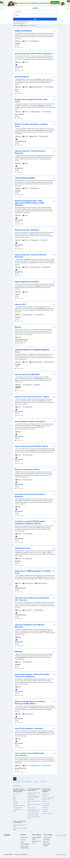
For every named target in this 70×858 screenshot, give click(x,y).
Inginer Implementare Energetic (27, 282)
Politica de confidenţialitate (20, 854)
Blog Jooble (46, 842)
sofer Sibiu (44, 801)
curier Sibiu (44, 796)
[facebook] (57, 835)
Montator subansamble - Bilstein (27, 469)
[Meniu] (2, 8)
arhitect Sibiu (45, 809)
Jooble (64, 854)
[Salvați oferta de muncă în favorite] (54, 31)
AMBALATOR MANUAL (23, 31)
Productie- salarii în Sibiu (47, 813)
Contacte (23, 839)
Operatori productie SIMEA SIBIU (27, 374)
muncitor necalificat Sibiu (47, 797)
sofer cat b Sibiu (45, 803)
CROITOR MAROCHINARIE (25, 178)
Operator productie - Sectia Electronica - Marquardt (30, 152)
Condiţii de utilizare (8, 854)
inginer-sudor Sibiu (46, 799)
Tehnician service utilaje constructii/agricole (32, 598)
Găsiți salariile (46, 839)
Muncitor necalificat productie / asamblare (31, 124)
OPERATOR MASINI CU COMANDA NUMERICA (32, 350)
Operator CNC (20, 304)
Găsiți (35, 19)
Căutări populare (18, 786)
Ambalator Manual (22, 77)
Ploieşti (14, 799)
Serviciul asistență (25, 844)
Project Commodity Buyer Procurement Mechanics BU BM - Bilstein (30, 702)
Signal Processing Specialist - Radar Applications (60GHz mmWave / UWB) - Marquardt (30, 203)
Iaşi (14, 796)
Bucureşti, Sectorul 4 (17, 807)
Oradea (14, 797)
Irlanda (14, 811)
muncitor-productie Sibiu (33, 813)
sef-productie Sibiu (32, 807)
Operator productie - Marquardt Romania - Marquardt (31, 256)
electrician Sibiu (45, 794)
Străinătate (15, 794)
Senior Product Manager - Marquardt (29, 728)
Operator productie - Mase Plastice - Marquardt (33, 54)
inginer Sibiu (45, 807)
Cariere (22, 842)
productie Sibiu (31, 799)
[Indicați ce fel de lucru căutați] (35, 11)
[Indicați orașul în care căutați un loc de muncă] (35, 15)
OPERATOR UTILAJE (22, 548)
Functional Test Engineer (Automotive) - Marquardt (30, 495)
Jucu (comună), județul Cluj (19, 805)
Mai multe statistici (32, 25)
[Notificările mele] (68, 8)
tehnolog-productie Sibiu (33, 814)
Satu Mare (15, 801)
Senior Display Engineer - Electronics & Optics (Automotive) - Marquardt (32, 675)
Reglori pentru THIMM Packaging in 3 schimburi (33, 571)
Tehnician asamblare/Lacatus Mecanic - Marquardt (30, 626)
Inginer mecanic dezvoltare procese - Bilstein (32, 397)
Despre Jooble (24, 837)
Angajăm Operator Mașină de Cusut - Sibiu (31, 99)
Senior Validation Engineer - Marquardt (30, 421)
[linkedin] (64, 835)
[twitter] (61, 835)
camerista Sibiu (45, 805)
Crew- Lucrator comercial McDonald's (29, 753)
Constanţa (15, 803)
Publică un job (55, 2)
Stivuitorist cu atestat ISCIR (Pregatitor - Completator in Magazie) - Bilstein (30, 522)
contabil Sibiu (45, 811)
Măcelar (18, 327)
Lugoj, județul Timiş (17, 809)
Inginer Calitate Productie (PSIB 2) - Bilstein (31, 446)
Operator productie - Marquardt (27, 230)
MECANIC (18, 652)
